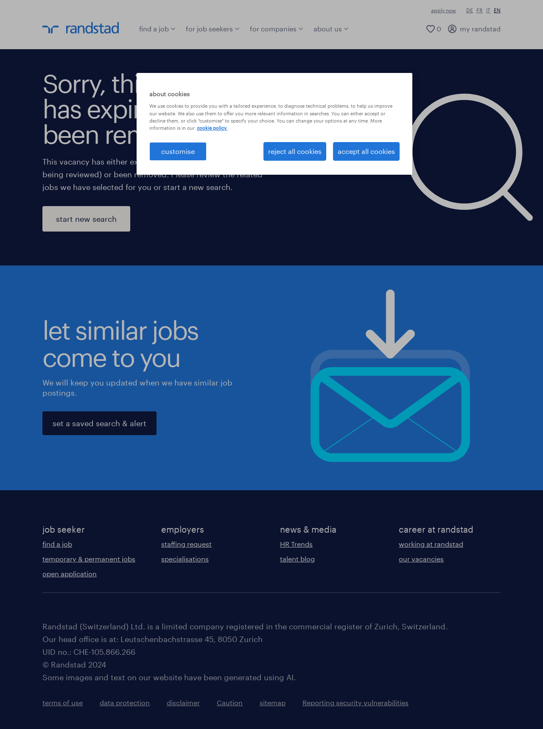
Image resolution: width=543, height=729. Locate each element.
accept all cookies (366, 151)
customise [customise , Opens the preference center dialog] (178, 151)
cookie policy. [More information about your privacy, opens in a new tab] (212, 128)
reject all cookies (295, 151)
